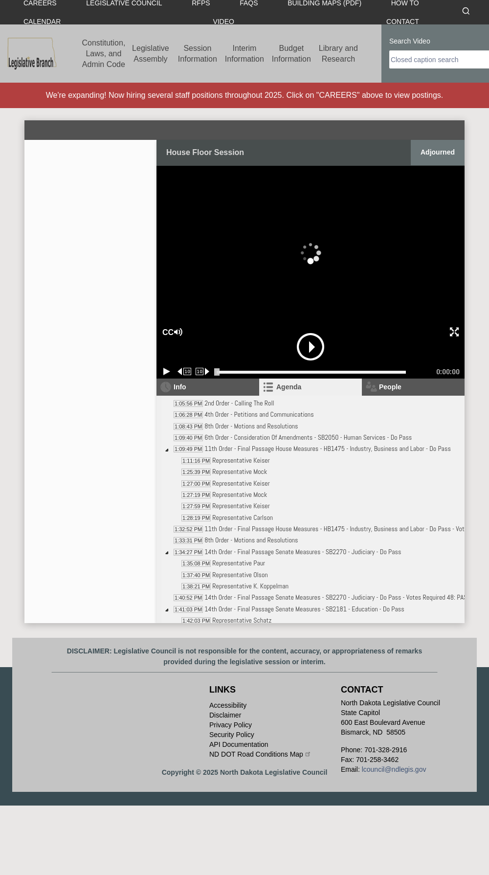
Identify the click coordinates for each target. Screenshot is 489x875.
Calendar (42, 21)
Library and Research (338, 53)
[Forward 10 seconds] (203, 371)
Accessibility (227, 705)
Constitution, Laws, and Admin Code (103, 53)
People (390, 387)
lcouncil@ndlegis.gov (394, 769)
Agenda (288, 387)
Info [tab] (180, 387)
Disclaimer (225, 715)
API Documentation (238, 744)
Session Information (197, 53)
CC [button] (166, 332)
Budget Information (291, 53)
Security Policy (231, 735)
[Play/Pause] (166, 371)
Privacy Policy (230, 725)
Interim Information (244, 53)
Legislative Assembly (150, 53)
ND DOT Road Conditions (260, 754)
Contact (402, 21)
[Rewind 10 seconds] (185, 371)
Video (223, 21)
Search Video (409, 41)
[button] (212, 332)
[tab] (310, 387)
